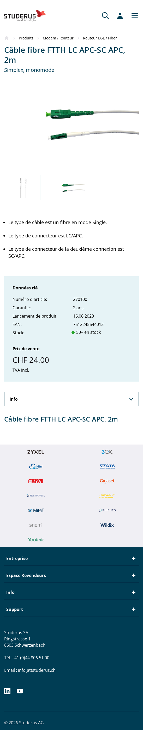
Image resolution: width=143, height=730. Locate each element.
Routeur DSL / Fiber (100, 38)
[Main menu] (133, 15)
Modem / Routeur (58, 38)
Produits (26, 38)
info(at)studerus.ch (37, 670)
